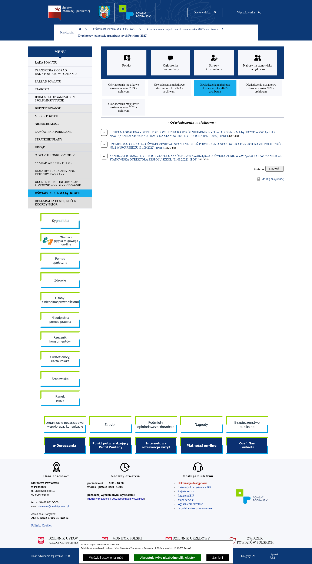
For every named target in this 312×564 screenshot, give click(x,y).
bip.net (275, 556)
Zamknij (217, 557)
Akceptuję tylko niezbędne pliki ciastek (167, 557)
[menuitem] (60, 63)
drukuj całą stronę (273, 179)
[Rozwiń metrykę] (274, 169)
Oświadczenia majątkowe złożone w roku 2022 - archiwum (185, 29)
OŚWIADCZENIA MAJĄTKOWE (117, 29)
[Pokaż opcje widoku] (204, 12)
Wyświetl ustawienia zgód (106, 557)
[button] (248, 556)
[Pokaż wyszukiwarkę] (249, 12)
